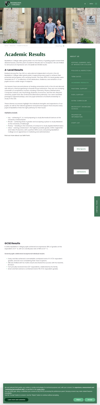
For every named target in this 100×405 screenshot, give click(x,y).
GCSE (40, 65)
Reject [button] (78, 399)
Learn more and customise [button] (16, 399)
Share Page (59, 46)
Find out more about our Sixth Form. (17, 135)
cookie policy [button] (40, 389)
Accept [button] (90, 399)
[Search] (85, 4)
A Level (31, 65)
